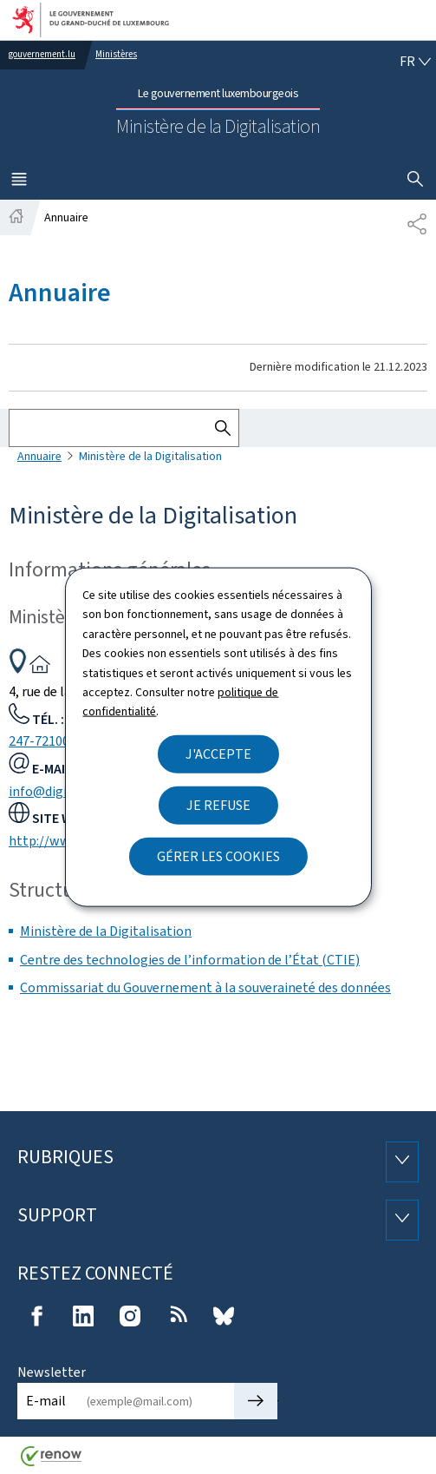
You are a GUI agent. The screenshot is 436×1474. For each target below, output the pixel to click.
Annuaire (39, 456)
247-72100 (39, 741)
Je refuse (218, 804)
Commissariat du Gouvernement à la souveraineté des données (205, 987)
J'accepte (218, 753)
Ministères (116, 54)
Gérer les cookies (218, 855)
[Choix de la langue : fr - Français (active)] (415, 61)
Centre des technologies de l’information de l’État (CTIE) (190, 960)
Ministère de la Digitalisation (106, 931)
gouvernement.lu (42, 54)
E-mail (46, 1401)
